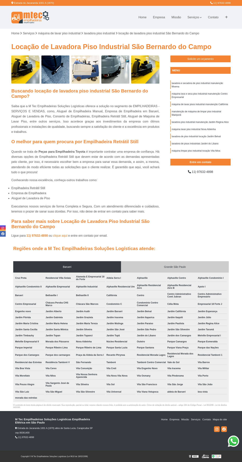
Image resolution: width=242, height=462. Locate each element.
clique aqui (60, 235)
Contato (213, 17)
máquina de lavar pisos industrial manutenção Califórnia (200, 104)
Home (142, 17)
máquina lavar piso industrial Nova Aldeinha (194, 129)
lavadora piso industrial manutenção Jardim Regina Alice (200, 122)
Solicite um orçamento (200, 58)
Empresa (159, 17)
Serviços (193, 17)
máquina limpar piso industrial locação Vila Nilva (196, 150)
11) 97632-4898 (220, 3)
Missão (176, 17)
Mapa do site (220, 419)
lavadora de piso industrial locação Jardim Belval (196, 136)
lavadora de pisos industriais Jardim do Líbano (195, 143)
